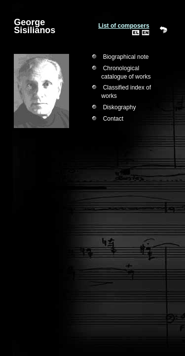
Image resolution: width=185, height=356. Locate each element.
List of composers (123, 25)
